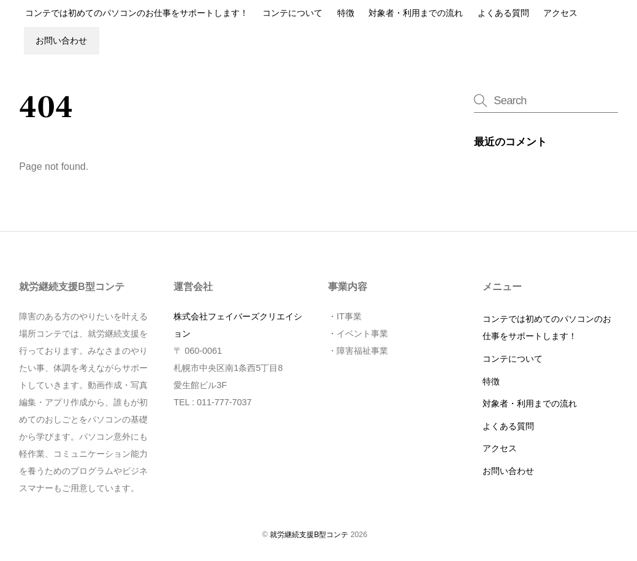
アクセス (560, 13)
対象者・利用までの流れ (415, 13)
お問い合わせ (61, 40)
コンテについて (292, 13)
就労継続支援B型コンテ (309, 534)
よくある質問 (503, 13)
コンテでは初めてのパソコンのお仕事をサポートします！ (136, 13)
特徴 (345, 13)
